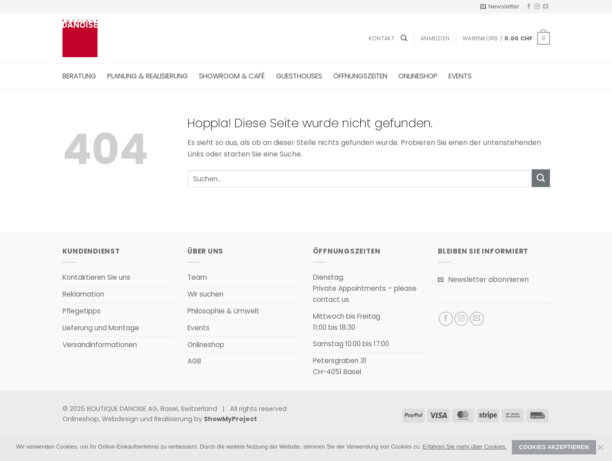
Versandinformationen (99, 344)
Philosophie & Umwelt (223, 311)
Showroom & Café (232, 76)
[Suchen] (404, 38)
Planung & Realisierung (147, 76)
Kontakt (381, 38)
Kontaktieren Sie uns (96, 277)
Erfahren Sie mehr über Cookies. (465, 446)
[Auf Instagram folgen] (537, 7)
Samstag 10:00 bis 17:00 (351, 343)
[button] (499, 6)
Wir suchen (205, 294)
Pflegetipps (81, 311)
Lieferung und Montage (100, 327)
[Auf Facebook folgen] (528, 7)
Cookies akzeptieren (554, 447)
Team (197, 277)
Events (460, 76)
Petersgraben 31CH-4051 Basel (339, 366)
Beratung (79, 76)
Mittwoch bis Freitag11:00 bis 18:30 (346, 322)
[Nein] (600, 450)
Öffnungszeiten (360, 76)
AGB (194, 361)
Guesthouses (299, 76)
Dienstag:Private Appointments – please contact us (365, 288)
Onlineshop (417, 76)
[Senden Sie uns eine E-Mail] (545, 7)
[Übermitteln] (541, 178)
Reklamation (83, 294)
